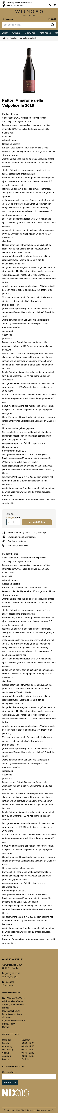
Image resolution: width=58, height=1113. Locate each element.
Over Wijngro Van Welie (13, 998)
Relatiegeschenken (11, 1011)
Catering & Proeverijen (13, 1004)
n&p (52, 1110)
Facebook (8, 982)
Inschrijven (10, 1082)
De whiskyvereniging (12, 1014)
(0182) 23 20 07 (11, 973)
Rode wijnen (30, 33)
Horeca (5, 1008)
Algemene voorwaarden (13, 1020)
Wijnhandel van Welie (12, 1001)
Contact (5, 1027)
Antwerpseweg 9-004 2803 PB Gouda (12, 966)
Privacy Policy (8, 1024)
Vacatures (7, 1017)
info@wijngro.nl (10, 976)
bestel (37, 522)
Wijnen (5, 33)
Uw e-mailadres (9, 1072)
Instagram (8, 985)
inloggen (7, 19)
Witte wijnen (45, 33)
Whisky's (16, 33)
